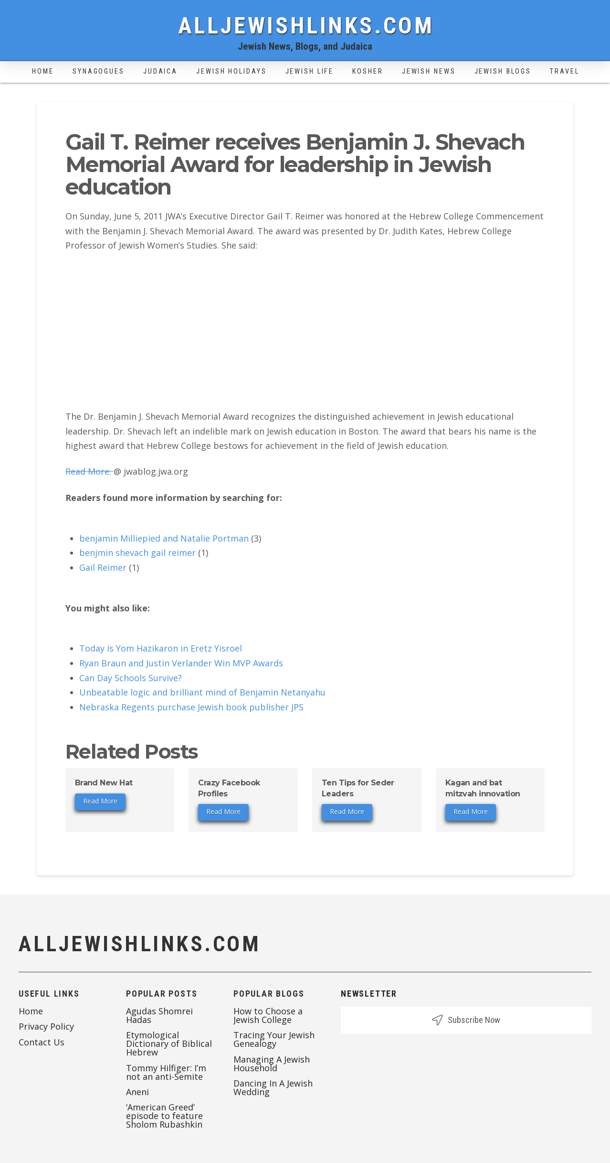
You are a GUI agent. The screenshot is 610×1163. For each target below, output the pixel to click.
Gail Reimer (102, 567)
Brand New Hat (104, 782)
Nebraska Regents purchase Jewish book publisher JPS (191, 707)
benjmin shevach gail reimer (137, 552)
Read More (100, 800)
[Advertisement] (305, 331)
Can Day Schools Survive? (130, 678)
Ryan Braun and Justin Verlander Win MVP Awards (181, 663)
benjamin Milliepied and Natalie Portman (164, 538)
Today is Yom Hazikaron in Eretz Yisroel (160, 648)
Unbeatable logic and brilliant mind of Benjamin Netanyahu (202, 692)
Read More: (89, 471)
